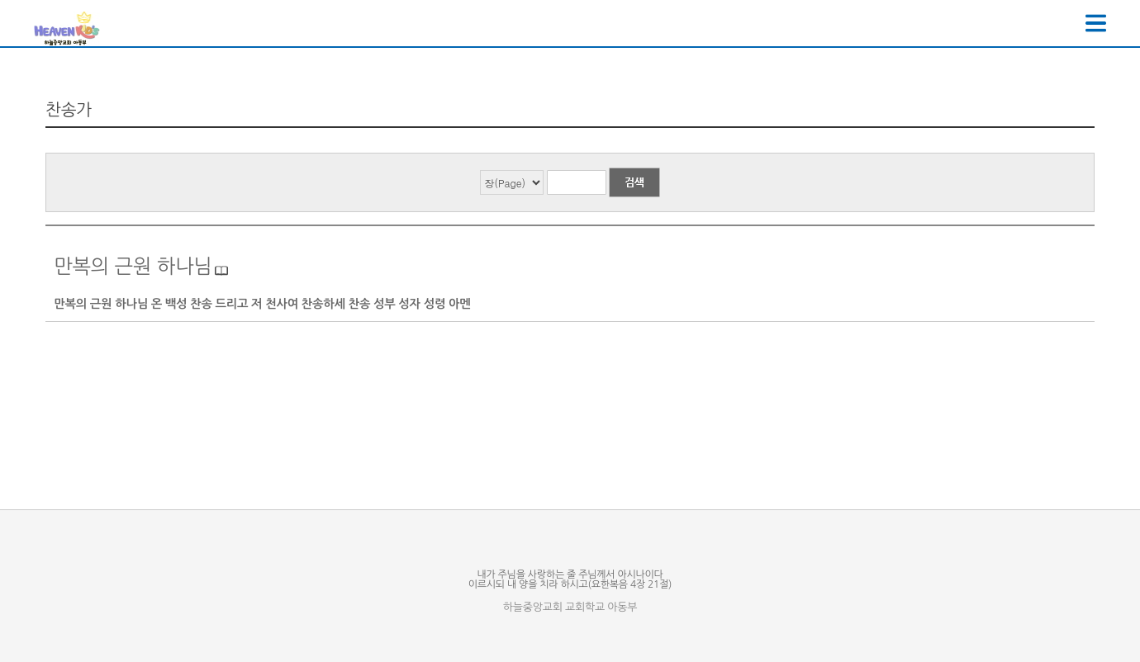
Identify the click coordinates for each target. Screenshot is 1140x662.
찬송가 (68, 110)
